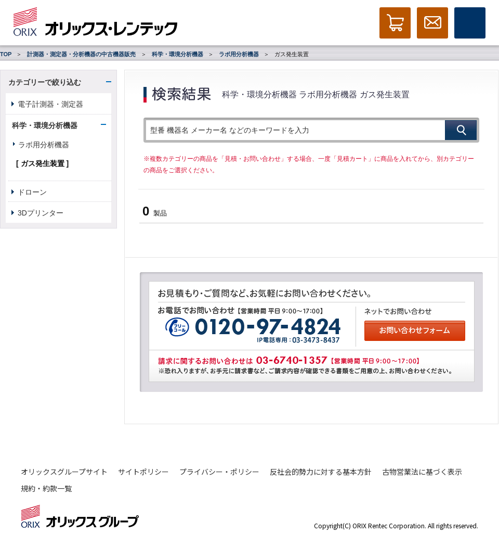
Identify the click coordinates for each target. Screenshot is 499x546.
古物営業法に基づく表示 (422, 471)
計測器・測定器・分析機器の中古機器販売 (81, 54)
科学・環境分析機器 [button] (44, 125)
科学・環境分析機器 (177, 54)
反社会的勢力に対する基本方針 (321, 471)
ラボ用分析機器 (239, 54)
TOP (5, 54)
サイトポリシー (143, 471)
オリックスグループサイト (64, 471)
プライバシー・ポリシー (219, 471)
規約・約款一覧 (46, 488)
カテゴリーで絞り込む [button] (44, 82)
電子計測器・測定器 (50, 104)
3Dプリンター (40, 213)
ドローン (32, 192)
